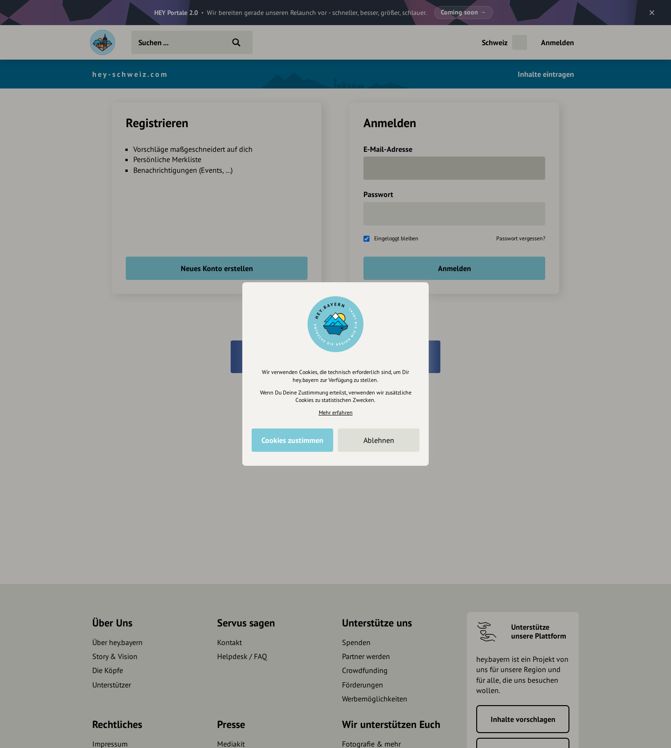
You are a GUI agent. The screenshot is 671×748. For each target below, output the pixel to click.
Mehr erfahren (336, 412)
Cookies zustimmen (292, 440)
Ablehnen (378, 440)
